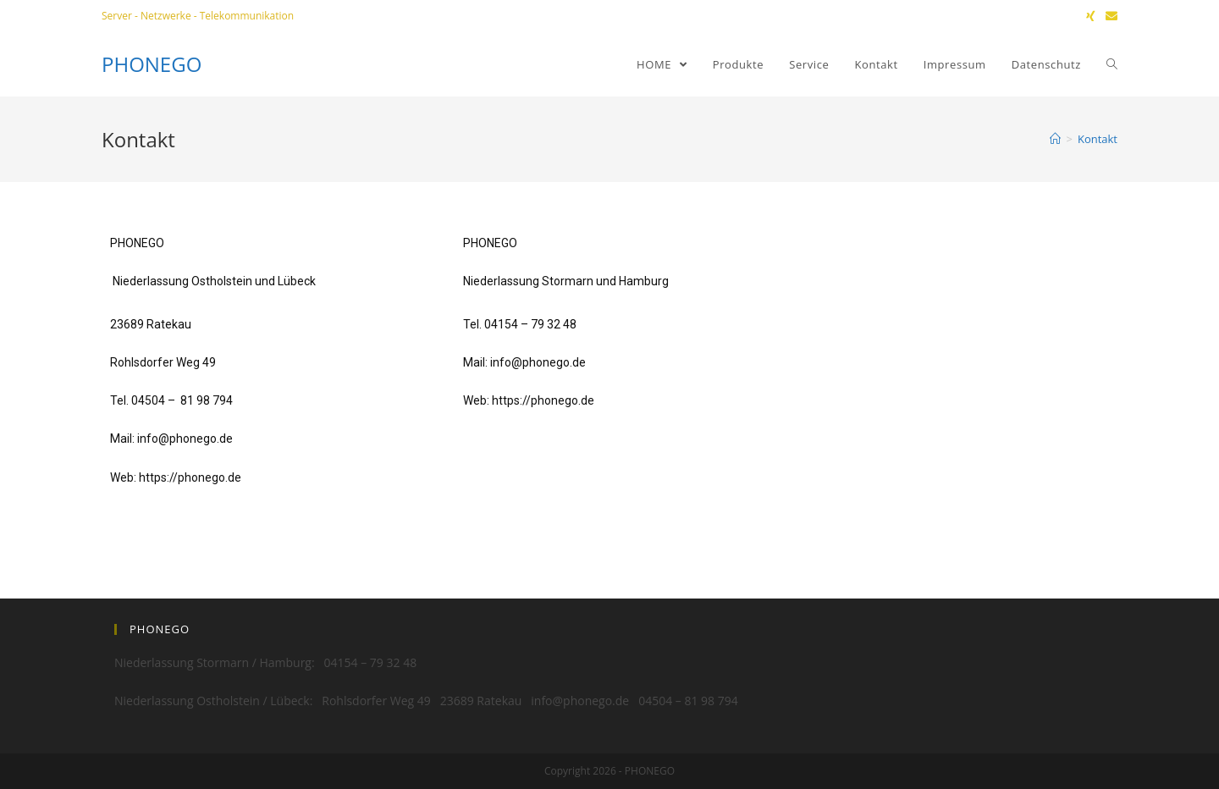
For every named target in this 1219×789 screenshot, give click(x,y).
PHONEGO (151, 64)
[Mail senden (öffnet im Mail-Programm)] (1108, 16)
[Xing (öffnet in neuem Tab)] (1090, 16)
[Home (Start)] (1055, 138)
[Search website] (1112, 64)
